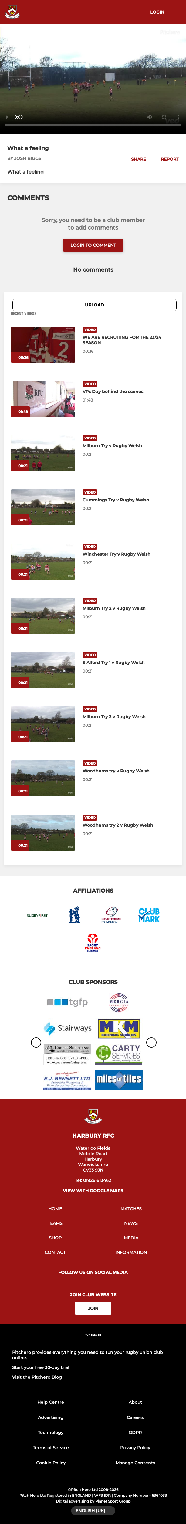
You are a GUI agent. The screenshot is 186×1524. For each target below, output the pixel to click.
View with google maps (93, 1190)
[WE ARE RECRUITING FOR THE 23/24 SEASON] (43, 345)
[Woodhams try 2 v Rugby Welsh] (43, 833)
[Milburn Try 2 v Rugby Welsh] (43, 616)
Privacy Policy (135, 1447)
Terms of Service (51, 1447)
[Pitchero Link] (93, 1343)
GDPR (135, 1432)
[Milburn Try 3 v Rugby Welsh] (43, 724)
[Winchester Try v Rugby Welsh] (43, 562)
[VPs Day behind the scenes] (43, 399)
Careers (135, 1417)
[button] (135, 159)
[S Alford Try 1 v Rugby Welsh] (43, 670)
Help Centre (50, 1402)
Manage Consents (135, 1463)
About (135, 1402)
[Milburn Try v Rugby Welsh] (43, 453)
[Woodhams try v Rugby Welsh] (43, 778)
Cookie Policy (51, 1463)
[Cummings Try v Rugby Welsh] (43, 507)
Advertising (50, 1417)
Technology (50, 1432)
